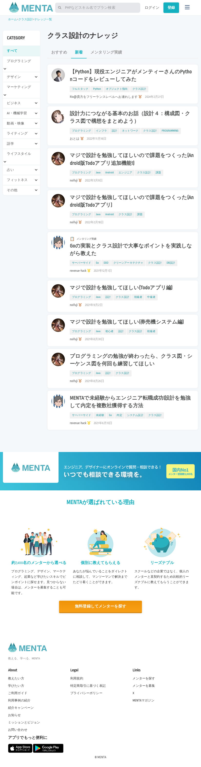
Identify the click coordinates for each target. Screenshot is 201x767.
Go (97, 262)
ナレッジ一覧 (43, 19)
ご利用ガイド (17, 693)
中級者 (151, 297)
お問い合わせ (17, 730)
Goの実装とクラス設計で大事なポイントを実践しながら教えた (131, 249)
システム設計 (135, 415)
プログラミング (81, 130)
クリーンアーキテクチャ (128, 262)
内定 (119, 415)
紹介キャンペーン (21, 708)
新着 (79, 52)
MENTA (101, 757)
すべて (12, 51)
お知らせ (14, 715)
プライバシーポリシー (86, 693)
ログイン (152, 8)
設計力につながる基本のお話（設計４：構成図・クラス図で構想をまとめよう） (130, 117)
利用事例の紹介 (19, 700)
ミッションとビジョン (24, 722)
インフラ (101, 130)
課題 (158, 172)
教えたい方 (16, 678)
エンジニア (125, 172)
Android (109, 172)
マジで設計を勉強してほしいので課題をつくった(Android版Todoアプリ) (132, 201)
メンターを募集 (143, 685)
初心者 (109, 331)
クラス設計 (25, 19)
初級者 (138, 297)
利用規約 (76, 678)
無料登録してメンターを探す (100, 606)
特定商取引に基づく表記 (88, 685)
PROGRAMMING (170, 130)
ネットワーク (130, 130)
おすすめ (59, 52)
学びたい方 (16, 685)
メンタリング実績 (106, 52)
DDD (106, 262)
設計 (114, 130)
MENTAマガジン (143, 700)
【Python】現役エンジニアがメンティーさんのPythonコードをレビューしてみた (131, 75)
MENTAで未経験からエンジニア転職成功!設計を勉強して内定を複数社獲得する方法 (130, 401)
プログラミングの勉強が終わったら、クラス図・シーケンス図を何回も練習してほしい (131, 360)
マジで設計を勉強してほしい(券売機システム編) (127, 322)
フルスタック (80, 89)
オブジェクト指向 (117, 89)
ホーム (12, 19)
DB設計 (171, 262)
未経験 (100, 415)
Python (97, 89)
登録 (171, 8)
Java (98, 172)
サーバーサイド (81, 262)
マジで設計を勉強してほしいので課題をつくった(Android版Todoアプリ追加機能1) (132, 159)
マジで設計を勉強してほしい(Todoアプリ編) (121, 288)
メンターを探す (143, 678)
